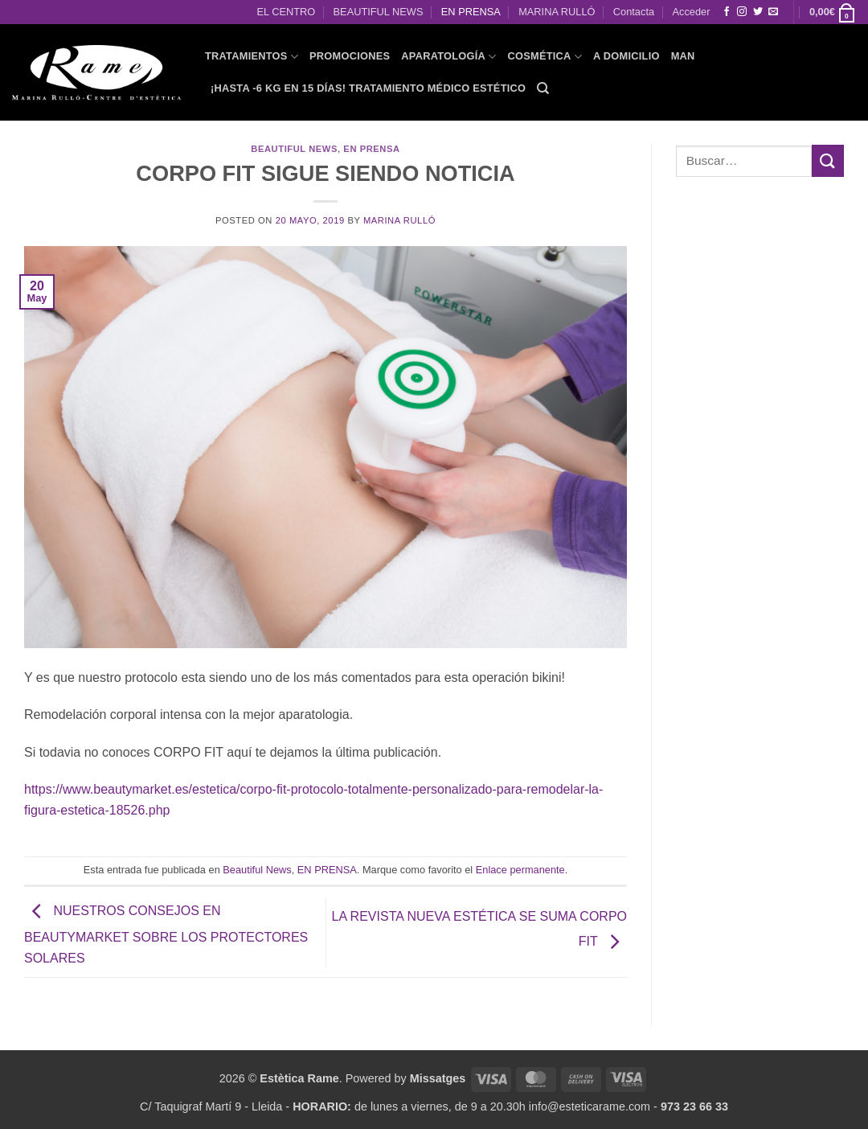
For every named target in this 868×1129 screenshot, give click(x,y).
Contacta (633, 12)
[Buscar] (543, 88)
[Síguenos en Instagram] (742, 12)
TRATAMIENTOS (251, 56)
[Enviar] (828, 160)
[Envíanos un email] (773, 12)
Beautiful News (294, 149)
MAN (683, 56)
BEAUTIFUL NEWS (379, 12)
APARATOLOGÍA (448, 56)
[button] (832, 12)
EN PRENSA (471, 12)
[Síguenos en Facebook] (726, 12)
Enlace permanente (520, 870)
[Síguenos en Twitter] (758, 12)
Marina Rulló (399, 220)
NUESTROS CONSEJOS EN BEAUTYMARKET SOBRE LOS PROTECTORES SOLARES (166, 934)
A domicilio (626, 56)
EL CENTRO (285, 12)
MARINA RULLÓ (556, 12)
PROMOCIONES (349, 56)
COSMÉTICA (544, 56)
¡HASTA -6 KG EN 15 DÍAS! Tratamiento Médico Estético (368, 88)
